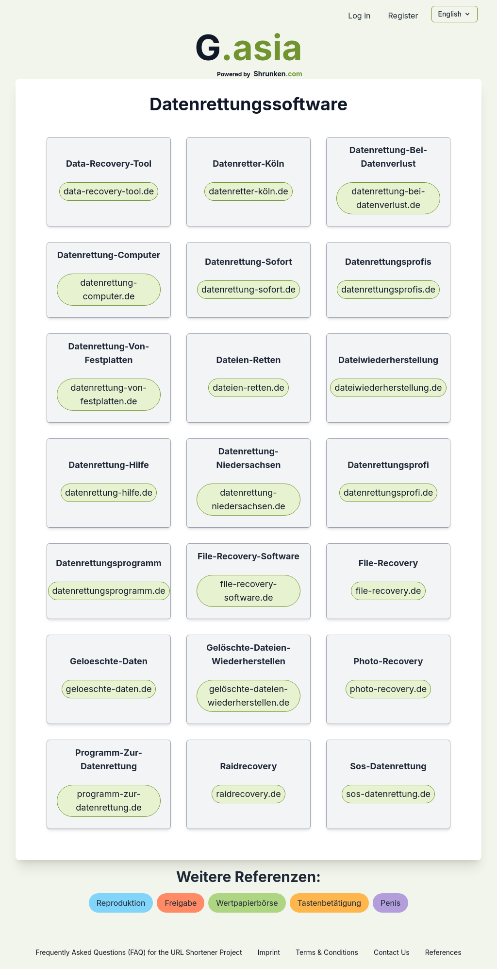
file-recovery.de (388, 591)
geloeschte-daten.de (109, 689)
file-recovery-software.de (248, 591)
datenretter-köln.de (248, 191)
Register (403, 15)
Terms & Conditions (327, 952)
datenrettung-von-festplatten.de (109, 394)
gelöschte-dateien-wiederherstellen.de (248, 696)
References (443, 952)
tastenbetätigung (330, 903)
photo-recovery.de (388, 689)
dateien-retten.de (248, 387)
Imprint (269, 952)
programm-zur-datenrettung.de (109, 801)
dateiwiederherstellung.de (388, 387)
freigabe (181, 903)
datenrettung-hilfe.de (108, 492)
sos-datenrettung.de (388, 794)
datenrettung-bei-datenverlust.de (388, 198)
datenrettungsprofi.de (388, 492)
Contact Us (392, 952)
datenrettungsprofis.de (388, 289)
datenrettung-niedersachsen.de (248, 499)
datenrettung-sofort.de (248, 289)
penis (390, 903)
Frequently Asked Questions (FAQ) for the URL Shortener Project (138, 952)
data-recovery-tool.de (109, 191)
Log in (359, 15)
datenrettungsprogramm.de (109, 591)
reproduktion (121, 903)
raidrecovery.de (248, 794)
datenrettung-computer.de (108, 289)
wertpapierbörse (247, 903)
